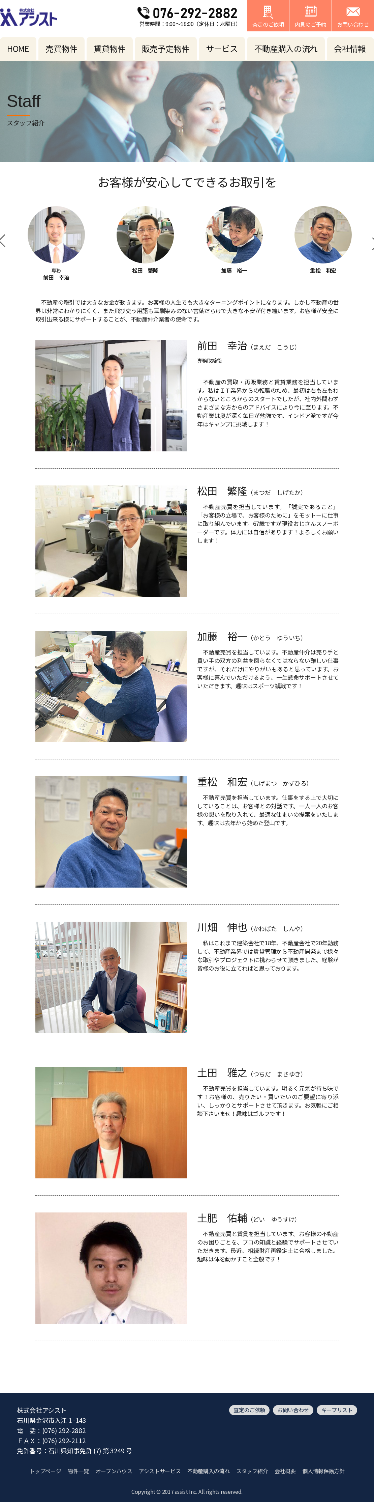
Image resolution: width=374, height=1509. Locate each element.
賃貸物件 (110, 48)
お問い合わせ (293, 1410)
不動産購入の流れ (286, 48)
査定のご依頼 (249, 1410)
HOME (18, 48)
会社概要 (285, 1471)
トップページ (45, 1471)
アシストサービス (160, 1471)
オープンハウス (114, 1471)
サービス (222, 48)
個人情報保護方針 (323, 1471)
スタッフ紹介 (252, 1471)
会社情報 (350, 48)
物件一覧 (78, 1471)
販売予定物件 (166, 48)
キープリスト (337, 1410)
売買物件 (61, 48)
